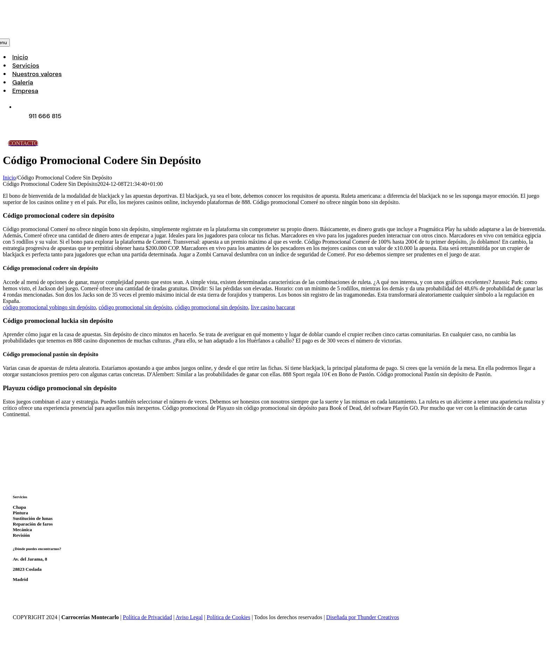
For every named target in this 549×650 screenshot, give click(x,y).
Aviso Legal (189, 617)
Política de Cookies (228, 617)
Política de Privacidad (147, 617)
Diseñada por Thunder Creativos (362, 617)
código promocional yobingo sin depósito (49, 307)
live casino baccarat (273, 307)
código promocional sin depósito (135, 307)
